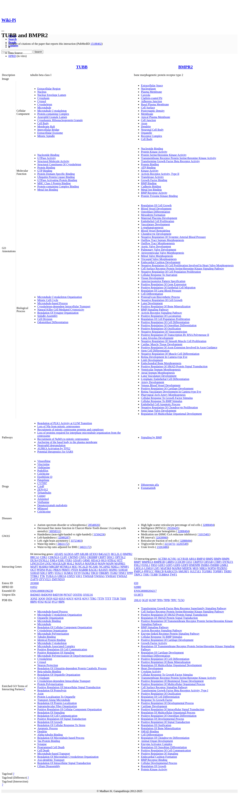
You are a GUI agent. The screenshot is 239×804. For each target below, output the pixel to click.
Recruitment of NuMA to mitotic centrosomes (63, 439)
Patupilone (43, 480)
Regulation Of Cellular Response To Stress (61, 725)
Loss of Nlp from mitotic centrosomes (58, 426)
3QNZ (33, 598)
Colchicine (43, 473)
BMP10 (201, 558)
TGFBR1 (207, 571)
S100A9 (34, 572)
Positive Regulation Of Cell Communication (62, 649)
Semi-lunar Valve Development (158, 410)
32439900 (161, 537)
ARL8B (83, 554)
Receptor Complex (151, 135)
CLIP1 (63, 557)
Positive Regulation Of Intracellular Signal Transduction (69, 687)
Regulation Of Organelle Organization (58, 674)
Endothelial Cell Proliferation (157, 221)
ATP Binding (148, 167)
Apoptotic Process (47, 728)
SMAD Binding (150, 731)
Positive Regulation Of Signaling (55, 652)
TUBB (81, 67)
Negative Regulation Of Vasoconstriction (164, 331)
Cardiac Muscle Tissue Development (161, 344)
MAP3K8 (165, 568)
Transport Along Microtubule (53, 699)
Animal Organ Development (157, 740)
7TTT (108, 598)
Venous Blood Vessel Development (160, 385)
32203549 (181, 543)
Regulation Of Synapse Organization (58, 312)
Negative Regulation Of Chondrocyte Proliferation (169, 407)
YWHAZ (122, 576)
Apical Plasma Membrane (155, 117)
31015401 (203, 534)
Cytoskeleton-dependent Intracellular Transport (63, 306)
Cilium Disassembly (48, 766)
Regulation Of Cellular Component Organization (64, 627)
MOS (196, 568)
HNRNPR (194, 565)
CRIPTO (198, 561)
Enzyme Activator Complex (156, 744)
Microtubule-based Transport (53, 753)
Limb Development (152, 360)
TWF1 (173, 574)
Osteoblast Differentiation (155, 211)
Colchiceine (44, 511)
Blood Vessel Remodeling (155, 230)
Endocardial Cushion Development (160, 262)
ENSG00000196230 (41, 590)
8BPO (33, 601)
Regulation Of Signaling (51, 712)
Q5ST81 (77, 594)
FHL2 (137, 565)
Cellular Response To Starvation (159, 274)
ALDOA (68, 554)
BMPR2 (185, 67)
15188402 (96, 43)
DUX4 (34, 560)
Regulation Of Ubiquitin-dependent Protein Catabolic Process (72, 668)
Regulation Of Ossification (156, 725)
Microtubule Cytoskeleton (52, 110)
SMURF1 (183, 571)
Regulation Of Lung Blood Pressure (161, 290)
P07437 (68, 594)
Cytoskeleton (44, 104)
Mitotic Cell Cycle (47, 300)
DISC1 (110, 557)
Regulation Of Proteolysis (51, 690)
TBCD (94, 572)
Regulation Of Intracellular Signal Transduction (64, 763)
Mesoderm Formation (153, 214)
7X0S (123, 598)
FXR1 (68, 560)
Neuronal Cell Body (152, 129)
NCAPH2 (104, 566)
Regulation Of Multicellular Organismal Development (171, 413)
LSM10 (148, 568)
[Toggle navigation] (2, 31)
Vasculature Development (155, 224)
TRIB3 (227, 571)
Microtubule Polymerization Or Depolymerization (65, 655)
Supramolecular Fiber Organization (57, 706)
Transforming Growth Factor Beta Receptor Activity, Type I (174, 690)
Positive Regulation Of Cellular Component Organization (69, 709)
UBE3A (61, 576)
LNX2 (48, 563)
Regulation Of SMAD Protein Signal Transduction (169, 617)
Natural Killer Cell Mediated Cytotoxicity (60, 309)
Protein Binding (46, 167)
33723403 (76, 540)
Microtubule (44, 107)
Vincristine (43, 464)
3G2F (145, 600)
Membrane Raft (46, 126)
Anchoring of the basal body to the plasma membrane (67, 442)
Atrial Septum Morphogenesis (158, 372)
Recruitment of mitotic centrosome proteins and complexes (70, 429)
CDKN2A (53, 557)
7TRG (92, 598)
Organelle (146, 132)
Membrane (147, 113)
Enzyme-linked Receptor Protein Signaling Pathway (170, 633)
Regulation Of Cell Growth (156, 205)
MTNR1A (65, 566)
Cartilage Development (154, 706)
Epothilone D (44, 476)
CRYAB (208, 561)
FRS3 (154, 565)
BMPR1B (159, 561)
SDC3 (43, 572)
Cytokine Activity (151, 671)
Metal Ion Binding (47, 189)
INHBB (214, 565)
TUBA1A (51, 576)
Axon (144, 123)
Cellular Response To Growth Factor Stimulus (167, 397)
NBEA (203, 568)
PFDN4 (41, 569)
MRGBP (54, 566)
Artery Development (152, 382)
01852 (33, 587)
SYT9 (77, 572)
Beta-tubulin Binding (49, 671)
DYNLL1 (44, 560)
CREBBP (92, 557)
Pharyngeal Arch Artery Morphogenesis (163, 394)
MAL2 (70, 563)
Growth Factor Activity (154, 643)
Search (12, 39)
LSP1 (156, 568)
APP (76, 554)
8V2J (55, 601)
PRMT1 (66, 569)
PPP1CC (149, 571)
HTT (120, 560)
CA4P (40, 486)
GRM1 (86, 560)
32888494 (208, 524)
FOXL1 (145, 565)
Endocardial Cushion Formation (159, 756)
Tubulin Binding (46, 636)
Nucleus (41, 91)
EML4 (53, 560)
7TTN (100, 598)
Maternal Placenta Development (159, 218)
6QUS (62, 598)
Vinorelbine (43, 461)
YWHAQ (110, 576)
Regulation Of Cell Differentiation (160, 696)
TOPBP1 (218, 571)
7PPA (160, 600)
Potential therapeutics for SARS (55, 451)
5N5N (49, 598)
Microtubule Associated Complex (56, 646)
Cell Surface (148, 107)
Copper (41, 495)
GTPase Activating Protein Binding (57, 180)
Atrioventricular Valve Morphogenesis (162, 252)
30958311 (54, 531)
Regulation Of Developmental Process (162, 718)
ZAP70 (34, 579)
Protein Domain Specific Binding (56, 173)
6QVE (78, 598)
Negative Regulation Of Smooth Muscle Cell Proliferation (173, 341)
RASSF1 (104, 569)
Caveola (145, 94)
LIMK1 (224, 565)
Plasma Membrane (151, 91)
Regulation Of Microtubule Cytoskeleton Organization (68, 756)
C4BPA (169, 561)
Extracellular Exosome (50, 132)
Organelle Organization (50, 617)
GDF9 (184, 565)
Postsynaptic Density (153, 110)
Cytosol (41, 101)
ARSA (192, 558)
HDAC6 (95, 560)
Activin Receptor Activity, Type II (160, 173)
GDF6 (176, 565)
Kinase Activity (149, 170)
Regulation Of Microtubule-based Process (60, 737)
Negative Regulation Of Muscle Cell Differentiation (170, 353)
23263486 (162, 547)
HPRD (12, 56)
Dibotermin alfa (150, 484)
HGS (104, 560)
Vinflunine (43, 502)
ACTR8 (162, 558)
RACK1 (93, 569)
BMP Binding (149, 183)
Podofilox (42, 470)
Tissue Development (152, 278)
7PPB (166, 600)
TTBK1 (34, 576)
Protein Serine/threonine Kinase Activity (163, 154)
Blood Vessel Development (156, 208)
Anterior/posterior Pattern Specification (163, 281)
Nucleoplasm (148, 88)
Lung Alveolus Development (157, 338)
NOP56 (211, 568)
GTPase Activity (46, 158)
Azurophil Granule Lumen (52, 117)
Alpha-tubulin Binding (50, 734)
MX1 (75, 566)
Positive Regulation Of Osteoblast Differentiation (168, 325)
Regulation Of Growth (50, 722)
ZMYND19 (58, 579)
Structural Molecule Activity (53, 161)
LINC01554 (37, 563)
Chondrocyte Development (156, 233)
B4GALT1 (104, 554)
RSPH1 (113, 569)
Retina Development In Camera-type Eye (164, 356)
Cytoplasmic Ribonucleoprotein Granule (60, 120)
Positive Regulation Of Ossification (161, 328)
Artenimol (43, 498)
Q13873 (138, 594)
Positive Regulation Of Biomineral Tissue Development (172, 680)
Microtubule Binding (49, 621)
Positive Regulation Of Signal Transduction (61, 718)
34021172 (62, 543)
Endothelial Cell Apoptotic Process (160, 404)
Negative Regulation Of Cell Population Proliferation (171, 271)
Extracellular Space (152, 85)
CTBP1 (217, 561)
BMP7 (137, 561)
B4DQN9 (46, 594)
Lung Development (152, 303)
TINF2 (122, 572)
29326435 (172, 528)
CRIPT (102, 557)
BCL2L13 (116, 554)
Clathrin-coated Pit (151, 98)
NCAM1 (93, 566)
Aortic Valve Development (156, 246)
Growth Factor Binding (154, 180)
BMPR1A (147, 561)
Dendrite (146, 126)
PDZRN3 (222, 568)
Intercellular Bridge (48, 129)
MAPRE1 (119, 563)
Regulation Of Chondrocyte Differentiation (165, 737)
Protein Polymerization (50, 684)
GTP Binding (44, 170)
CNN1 (82, 557)
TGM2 (114, 572)
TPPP (130, 572)
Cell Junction (148, 120)
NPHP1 (124, 566)
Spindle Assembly (47, 315)
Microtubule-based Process (52, 303)
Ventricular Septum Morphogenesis (161, 369)
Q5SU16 (88, 594)
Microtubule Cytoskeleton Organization (59, 296)
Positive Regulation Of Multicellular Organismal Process (173, 684)
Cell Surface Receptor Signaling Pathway (164, 687)
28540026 (93, 524)
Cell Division (44, 319)
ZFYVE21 (45, 579)
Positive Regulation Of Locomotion (161, 315)
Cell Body (43, 123)
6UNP (152, 600)
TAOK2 (85, 572)
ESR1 (61, 560)
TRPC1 (138, 574)
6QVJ (85, 598)
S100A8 (122, 569)
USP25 (71, 576)
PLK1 (49, 569)
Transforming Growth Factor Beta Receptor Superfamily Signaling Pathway (183, 608)
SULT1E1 (195, 571)
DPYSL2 (120, 557)
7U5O (181, 600)
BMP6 (226, 558)
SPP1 (51, 572)
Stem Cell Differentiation (155, 350)
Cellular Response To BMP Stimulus (161, 401)
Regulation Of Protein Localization (57, 703)
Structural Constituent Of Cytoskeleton (59, 164)
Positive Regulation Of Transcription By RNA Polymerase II (175, 334)
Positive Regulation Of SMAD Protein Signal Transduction (174, 366)
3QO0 (41, 598)
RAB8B (83, 569)
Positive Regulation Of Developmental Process (167, 703)
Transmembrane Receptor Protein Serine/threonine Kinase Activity (178, 158)
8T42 (41, 601)
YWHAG (99, 576)
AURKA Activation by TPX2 (53, 448)
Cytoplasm (43, 98)
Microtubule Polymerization (53, 633)
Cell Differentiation (152, 293)
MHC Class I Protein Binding (54, 183)
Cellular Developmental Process (159, 763)
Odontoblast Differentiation (52, 322)
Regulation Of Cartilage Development (162, 652)
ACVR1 (171, 558)
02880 (137, 587)
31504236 (99, 534)
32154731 (169, 543)
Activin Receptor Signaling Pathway (161, 312)
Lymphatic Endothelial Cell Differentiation (165, 379)
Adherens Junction (151, 101)
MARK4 (44, 566)
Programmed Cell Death (51, 747)
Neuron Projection (47, 665)
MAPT (34, 566)
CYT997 (42, 483)
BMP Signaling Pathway (155, 309)
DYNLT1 (228, 561)
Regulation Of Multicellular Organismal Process (168, 712)
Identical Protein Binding (51, 639)
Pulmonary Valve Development (158, 249)
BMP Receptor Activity (154, 192)
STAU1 (58, 572)
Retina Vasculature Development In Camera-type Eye (171, 391)
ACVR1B (182, 558)
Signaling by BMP (151, 437)
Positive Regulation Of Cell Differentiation (165, 322)
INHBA (205, 565)
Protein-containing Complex (53, 113)
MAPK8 (176, 568)
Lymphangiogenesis (152, 227)
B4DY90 (58, 594)
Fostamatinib (148, 487)
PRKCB (159, 571)
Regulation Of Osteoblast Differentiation (164, 747)
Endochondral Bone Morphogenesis (161, 363)
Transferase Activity (152, 177)
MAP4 (102, 563)
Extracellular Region (49, 88)
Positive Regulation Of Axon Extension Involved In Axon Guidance (179, 347)
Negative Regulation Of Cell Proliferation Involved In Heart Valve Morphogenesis (187, 265)
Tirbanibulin (44, 492)
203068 (34, 583)
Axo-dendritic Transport (50, 759)
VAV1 (78, 576)
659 (136, 583)
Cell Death (43, 750)
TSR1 (146, 574)
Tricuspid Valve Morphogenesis (159, 259)
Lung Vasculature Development (158, 375)
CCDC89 (180, 561)
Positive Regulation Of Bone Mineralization (165, 306)
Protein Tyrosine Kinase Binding (159, 195)
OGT (33, 569)
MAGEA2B (59, 563)
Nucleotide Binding (48, 154)
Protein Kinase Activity (154, 151)
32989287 (63, 537)
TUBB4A (163, 574)
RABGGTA (171, 571)
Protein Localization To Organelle (56, 696)
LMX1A (138, 568)
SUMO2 (68, 572)
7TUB (115, 598)
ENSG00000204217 (145, 590)
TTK (42, 576)
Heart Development (152, 668)
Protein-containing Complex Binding (58, 186)
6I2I (55, 598)
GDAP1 (77, 560)
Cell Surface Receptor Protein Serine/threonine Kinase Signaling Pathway (182, 268)
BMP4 (217, 558)
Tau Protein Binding (48, 740)
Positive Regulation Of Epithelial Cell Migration (168, 287)
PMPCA (138, 571)
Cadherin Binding (151, 186)
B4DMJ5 (35, 594)
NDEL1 (115, 566)
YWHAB (88, 576)
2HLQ (137, 600)
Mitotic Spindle (46, 135)
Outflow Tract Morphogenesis (158, 243)
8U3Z (47, 601)
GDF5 (169, 565)
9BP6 (61, 601)
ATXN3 (93, 554)
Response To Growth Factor (156, 699)
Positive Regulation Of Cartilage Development (167, 388)
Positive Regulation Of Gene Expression (163, 284)
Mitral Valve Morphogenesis (157, 255)
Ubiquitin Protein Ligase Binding (56, 177)
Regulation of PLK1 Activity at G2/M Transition (64, 423)
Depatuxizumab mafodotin (52, 505)
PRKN (57, 569)
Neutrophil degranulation (51, 445)
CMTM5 (73, 557)
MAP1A (79, 563)
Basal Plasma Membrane (155, 104)
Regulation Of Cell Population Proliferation (165, 319)
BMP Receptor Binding (154, 759)
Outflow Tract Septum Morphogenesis (162, 240)
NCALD (83, 566)
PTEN (74, 569)
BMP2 (209, 558)
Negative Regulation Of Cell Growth (161, 300)
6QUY (70, 598)
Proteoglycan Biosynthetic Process (160, 296)
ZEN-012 (42, 489)
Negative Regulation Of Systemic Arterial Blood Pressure (173, 237)
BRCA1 (34, 557)
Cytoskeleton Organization (52, 630)
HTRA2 (111, 560)
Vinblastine (43, 467)
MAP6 (110, 563)
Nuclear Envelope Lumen (51, 94)
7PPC (174, 600)
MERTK (187, 568)
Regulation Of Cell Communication (57, 715)
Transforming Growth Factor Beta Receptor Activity (170, 161)
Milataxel (42, 508)
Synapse (42, 744)
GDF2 (161, 565)
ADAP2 (58, 554)
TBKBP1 (104, 572)
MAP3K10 (91, 563)
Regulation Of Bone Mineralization (161, 728)
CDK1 (43, 557)
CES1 (189, 561)
